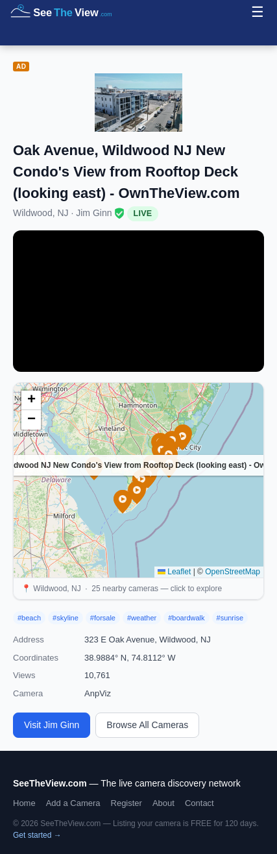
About (163, 803)
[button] (137, 492)
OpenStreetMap (232, 571)
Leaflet (174, 571)
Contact (199, 803)
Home (24, 803)
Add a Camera (73, 803)
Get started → (37, 835)
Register (126, 803)
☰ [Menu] (257, 12)
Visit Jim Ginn (51, 725)
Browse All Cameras (147, 725)
